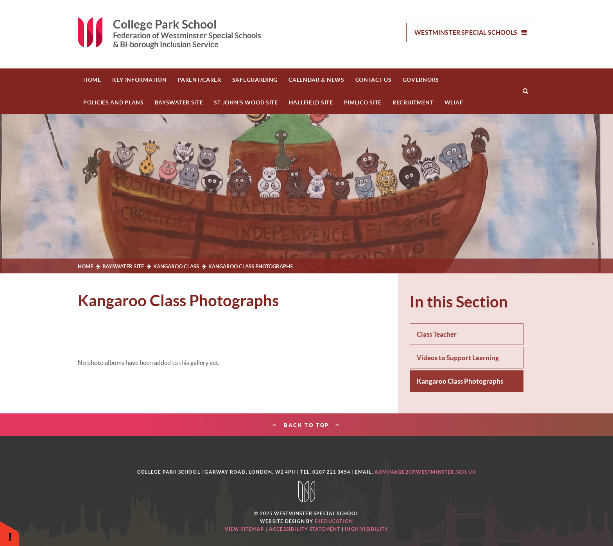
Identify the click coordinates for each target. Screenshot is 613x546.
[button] (10, 533)
